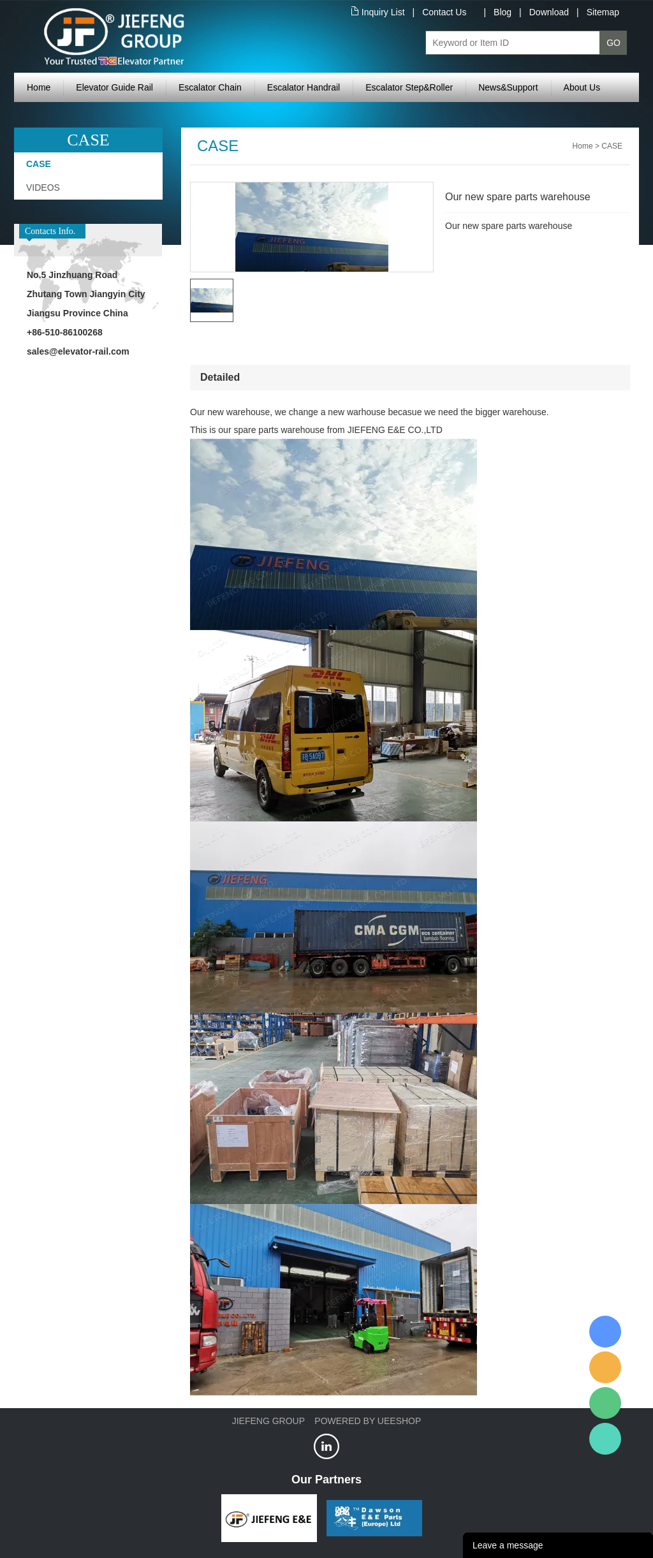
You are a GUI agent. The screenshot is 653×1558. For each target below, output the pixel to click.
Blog (502, 12)
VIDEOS (43, 187)
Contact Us (444, 12)
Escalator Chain (210, 87)
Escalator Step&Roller (409, 87)
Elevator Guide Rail (114, 87)
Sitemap (603, 12)
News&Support (508, 87)
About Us (582, 87)
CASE (38, 164)
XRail (605, 1332)
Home (38, 87)
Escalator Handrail (303, 87)
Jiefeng (605, 1367)
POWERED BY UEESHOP (367, 1421)
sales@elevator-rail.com (78, 351)
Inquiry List (383, 12)
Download (549, 12)
